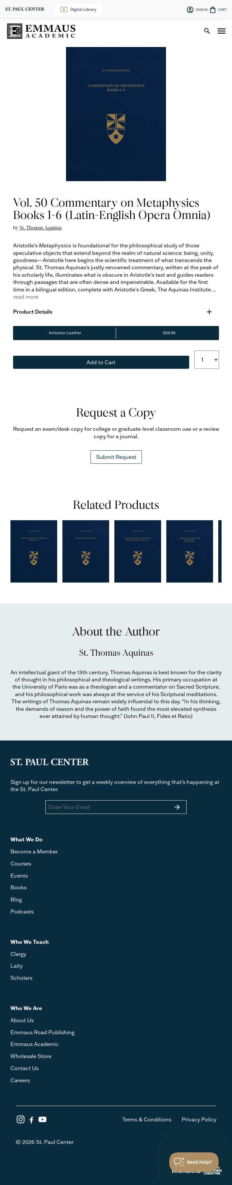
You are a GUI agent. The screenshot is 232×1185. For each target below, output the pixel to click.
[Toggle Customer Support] (194, 1162)
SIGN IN (196, 10)
